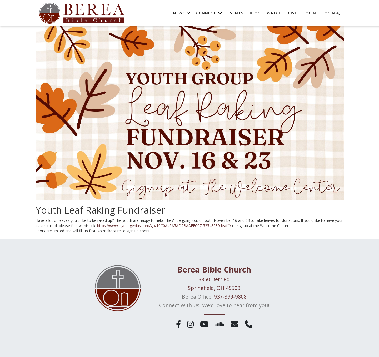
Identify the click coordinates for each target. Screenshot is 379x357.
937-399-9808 (230, 296)
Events (235, 13)
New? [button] (178, 13)
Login (309, 13)
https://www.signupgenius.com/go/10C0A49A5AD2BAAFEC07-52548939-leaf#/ (164, 225)
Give (292, 13)
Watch (274, 13)
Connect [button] (206, 13)
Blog (255, 13)
